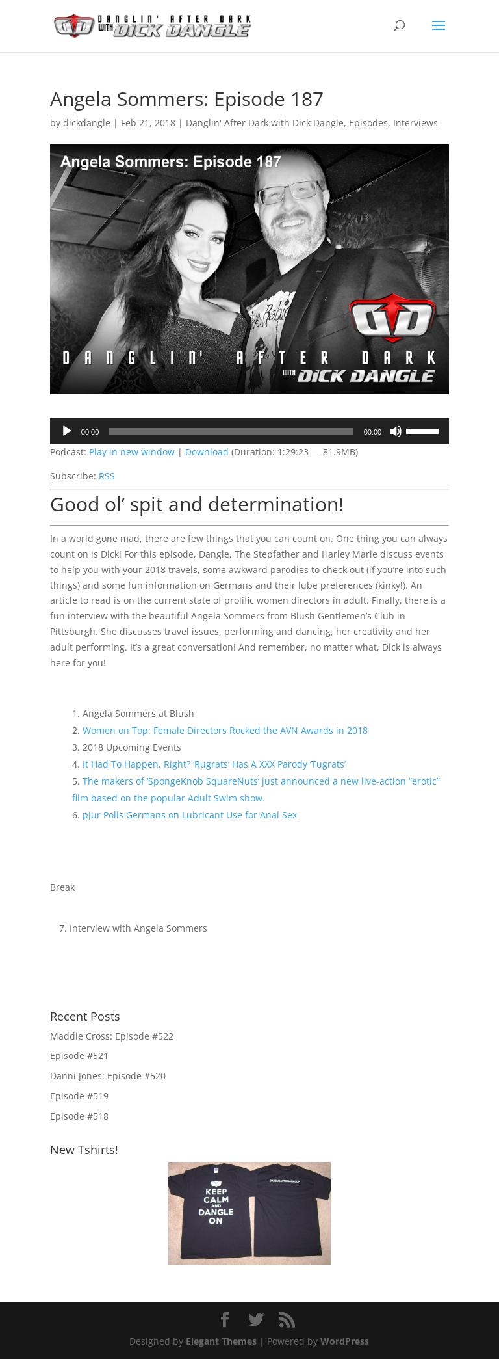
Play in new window (132, 452)
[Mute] (395, 431)
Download (207, 452)
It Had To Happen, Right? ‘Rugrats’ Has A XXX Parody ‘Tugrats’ (214, 764)
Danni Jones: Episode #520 (108, 1076)
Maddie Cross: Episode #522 (111, 1036)
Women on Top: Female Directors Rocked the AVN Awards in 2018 (225, 730)
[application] (249, 431)
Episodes (368, 122)
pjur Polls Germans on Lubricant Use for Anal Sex (190, 815)
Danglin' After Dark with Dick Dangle (265, 122)
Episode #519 (79, 1096)
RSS (107, 476)
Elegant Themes (221, 1341)
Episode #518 (79, 1116)
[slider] (231, 431)
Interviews (415, 122)
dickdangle (86, 122)
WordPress (344, 1341)
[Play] (66, 431)
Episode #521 (79, 1055)
